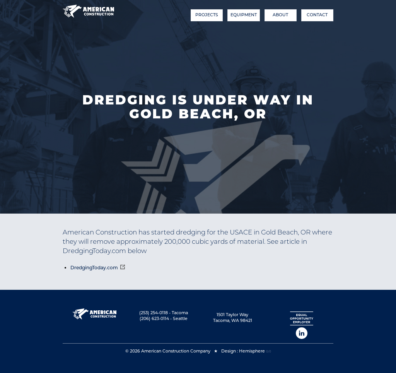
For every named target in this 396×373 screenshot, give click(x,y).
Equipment (243, 14)
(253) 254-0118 (153, 312)
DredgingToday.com (94, 267)
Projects (206, 14)
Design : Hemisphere (243, 351)
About (280, 14)
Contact (317, 14)
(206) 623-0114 (154, 318)
